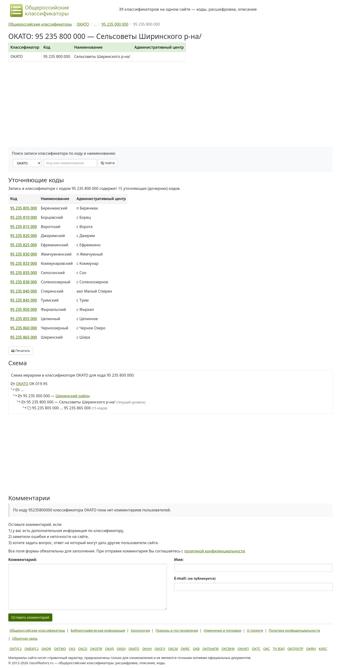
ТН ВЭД (279, 648)
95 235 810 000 (23, 217)
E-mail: (194, 578)
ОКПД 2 (15, 648)
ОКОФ (46, 648)
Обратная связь (24, 638)
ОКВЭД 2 (32, 648)
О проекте (255, 630)
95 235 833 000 (23, 263)
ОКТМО (60, 648)
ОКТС (256, 648)
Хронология (140, 630)
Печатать (20, 350)
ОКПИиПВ (210, 648)
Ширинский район (73, 395)
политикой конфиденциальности (214, 551)
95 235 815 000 (23, 226)
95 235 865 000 (23, 337)
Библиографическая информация (98, 630)
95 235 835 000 (23, 272)
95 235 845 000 (23, 300)
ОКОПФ (96, 648)
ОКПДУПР (295, 648)
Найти (108, 163)
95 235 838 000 (23, 282)
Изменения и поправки (222, 630)
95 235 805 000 (23, 208)
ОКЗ (72, 648)
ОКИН (147, 648)
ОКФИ (311, 648)
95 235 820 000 (23, 235)
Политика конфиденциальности (294, 630)
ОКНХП (243, 648)
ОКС (266, 648)
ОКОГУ (160, 648)
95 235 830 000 (23, 254)
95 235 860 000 (23, 328)
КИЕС (323, 648)
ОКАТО (22, 383)
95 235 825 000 (23, 245)
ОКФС (185, 648)
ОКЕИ (121, 648)
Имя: (179, 559)
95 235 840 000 (23, 291)
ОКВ (196, 648)
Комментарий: (22, 559)
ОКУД (109, 648)
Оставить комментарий (30, 617)
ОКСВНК (228, 648)
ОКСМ (173, 648)
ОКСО (82, 648)
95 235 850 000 (23, 309)
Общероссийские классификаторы (37, 630)
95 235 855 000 (23, 318)
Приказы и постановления (177, 630)
